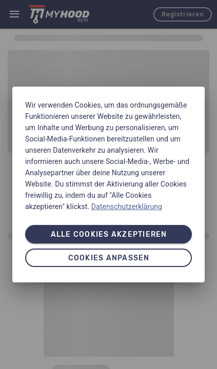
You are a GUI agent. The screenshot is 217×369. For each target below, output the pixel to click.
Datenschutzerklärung (126, 206)
